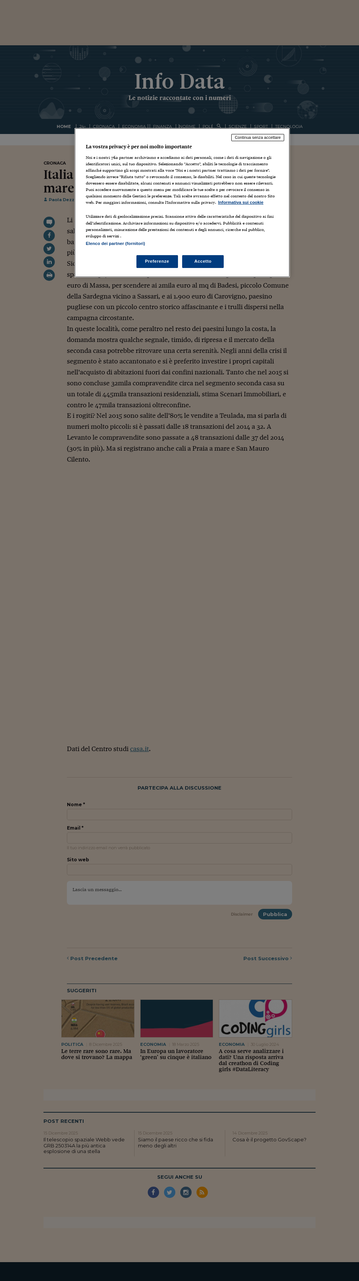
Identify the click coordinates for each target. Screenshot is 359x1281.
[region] (182, 202)
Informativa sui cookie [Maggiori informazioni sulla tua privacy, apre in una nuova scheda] (240, 202)
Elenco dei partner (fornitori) (115, 243)
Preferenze (157, 261)
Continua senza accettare (258, 137)
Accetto (203, 261)
